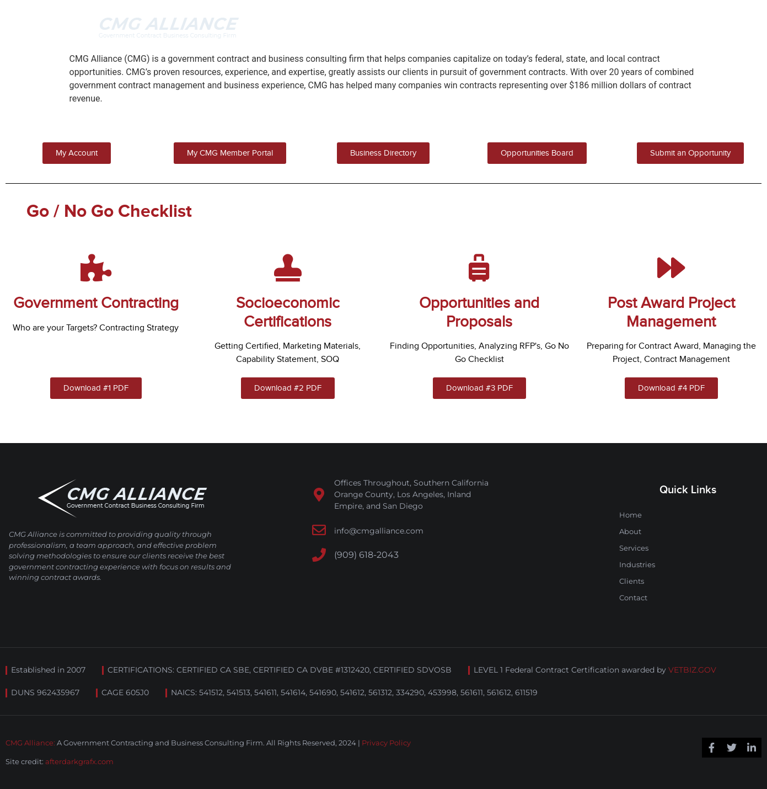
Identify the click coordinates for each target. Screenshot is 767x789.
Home (630, 514)
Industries (637, 564)
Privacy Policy (386, 742)
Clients (631, 581)
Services (633, 547)
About (630, 531)
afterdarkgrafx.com (79, 761)
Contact (633, 597)
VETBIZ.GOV (692, 670)
